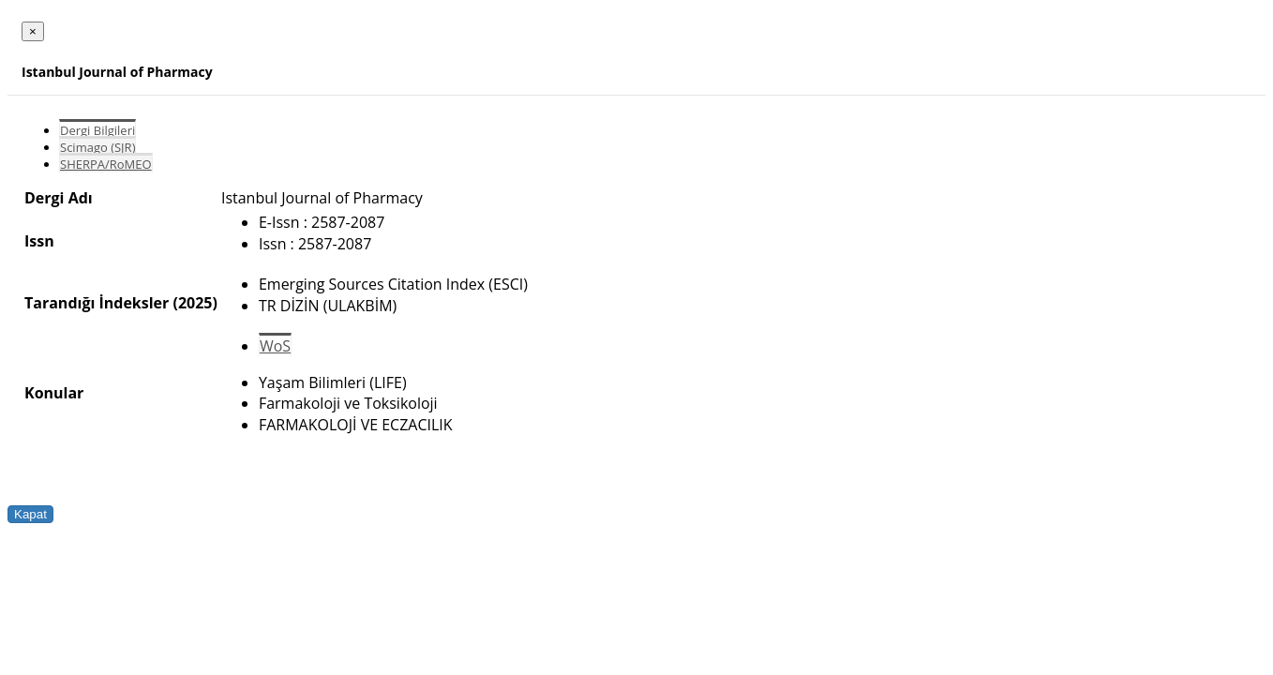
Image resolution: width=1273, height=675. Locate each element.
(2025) (194, 302)
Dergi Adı (58, 198)
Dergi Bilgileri (97, 130)
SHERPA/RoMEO (106, 164)
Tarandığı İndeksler (96, 302)
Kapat (30, 514)
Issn (39, 241)
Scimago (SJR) (97, 147)
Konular (53, 392)
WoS (275, 346)
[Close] (33, 31)
